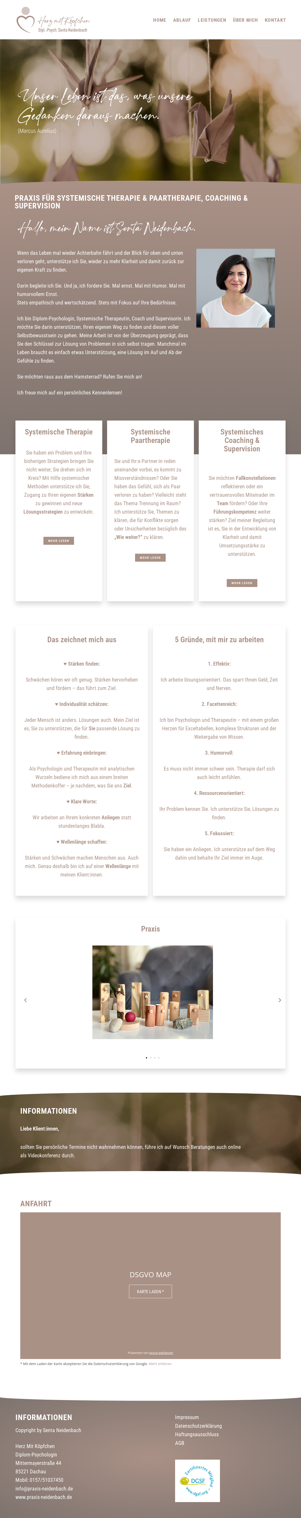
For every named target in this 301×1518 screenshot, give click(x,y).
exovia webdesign (161, 1353)
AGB (179, 1443)
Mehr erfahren (160, 1363)
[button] (25, 1000)
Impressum (187, 1417)
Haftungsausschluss (197, 1434)
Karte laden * (150, 1291)
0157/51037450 (46, 1480)
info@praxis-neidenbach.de (44, 1489)
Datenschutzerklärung (198, 1426)
